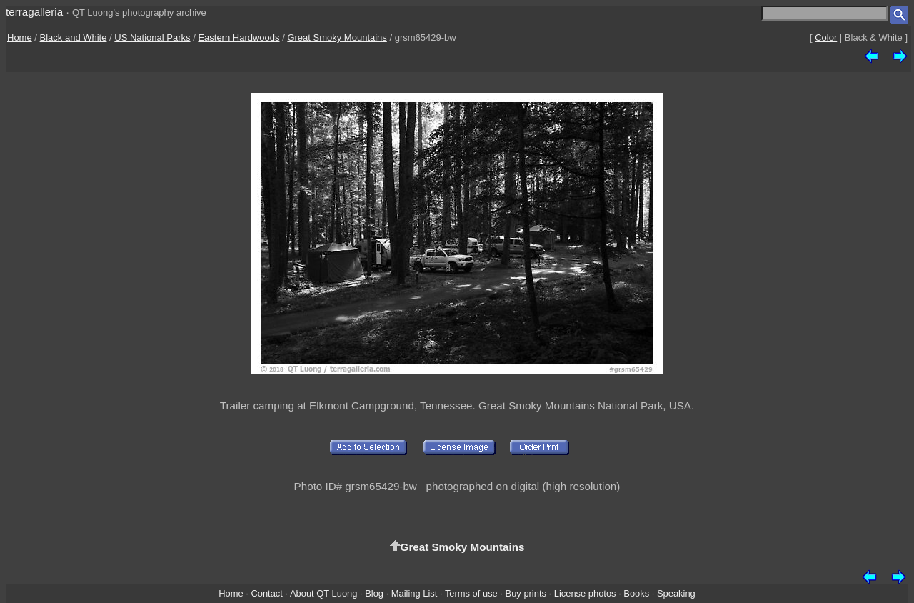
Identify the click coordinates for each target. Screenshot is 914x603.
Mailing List (414, 593)
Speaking (676, 593)
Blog (374, 593)
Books (636, 593)
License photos (585, 593)
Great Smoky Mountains (336, 37)
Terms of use (471, 593)
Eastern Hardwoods (238, 37)
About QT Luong (323, 593)
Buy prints (526, 593)
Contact (266, 593)
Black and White (73, 37)
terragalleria (34, 12)
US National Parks (152, 37)
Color (826, 37)
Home (19, 37)
